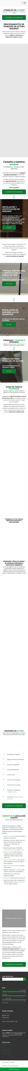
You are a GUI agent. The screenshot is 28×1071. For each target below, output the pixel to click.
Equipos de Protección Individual (12, 865)
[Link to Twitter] (17, 1064)
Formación (6, 878)
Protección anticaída (9, 836)
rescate (17, 870)
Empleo (3, 1047)
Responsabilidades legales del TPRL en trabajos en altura (13, 993)
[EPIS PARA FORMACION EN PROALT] (14, 918)
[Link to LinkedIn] (14, 1064)
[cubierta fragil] (14, 900)
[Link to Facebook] (19, 1064)
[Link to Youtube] (21, 1064)
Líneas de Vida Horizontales (11, 860)
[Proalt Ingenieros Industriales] (11, 3)
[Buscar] (21, 3)
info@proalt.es (5, 1019)
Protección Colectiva (9, 852)
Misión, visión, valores (6, 1053)
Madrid (9, 1013)
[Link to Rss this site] (25, 1064)
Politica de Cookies (6, 1051)
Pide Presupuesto (14, 1069)
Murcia (4, 1013)
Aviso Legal (4, 1044)
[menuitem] (21, 3)
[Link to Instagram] (23, 1064)
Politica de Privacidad (6, 1049)
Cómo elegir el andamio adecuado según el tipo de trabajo (13, 1001)
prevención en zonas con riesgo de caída (14, 850)
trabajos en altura (11, 792)
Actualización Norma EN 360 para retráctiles (10, 990)
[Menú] (24, 3)
